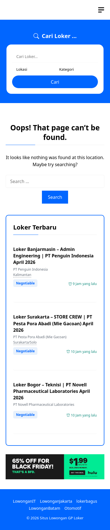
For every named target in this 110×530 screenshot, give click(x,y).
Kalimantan (22, 274)
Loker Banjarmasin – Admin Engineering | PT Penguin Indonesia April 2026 (53, 255)
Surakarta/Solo (25, 342)
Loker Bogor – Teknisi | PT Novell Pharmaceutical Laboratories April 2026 (51, 391)
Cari (55, 82)
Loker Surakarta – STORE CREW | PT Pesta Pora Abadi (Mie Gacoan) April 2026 (53, 323)
